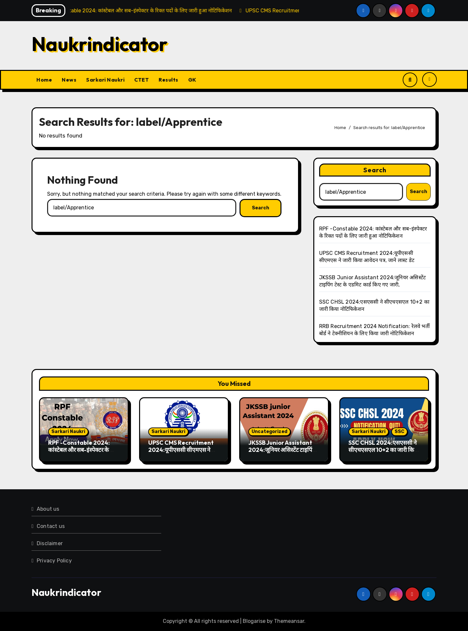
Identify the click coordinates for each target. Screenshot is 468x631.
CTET (141, 79)
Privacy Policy (54, 561)
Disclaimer (50, 543)
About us (48, 509)
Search (375, 170)
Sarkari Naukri (105, 79)
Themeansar (289, 621)
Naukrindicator (100, 44)
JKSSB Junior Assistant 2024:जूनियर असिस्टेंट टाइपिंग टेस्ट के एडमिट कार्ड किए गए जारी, (283, 449)
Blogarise (254, 621)
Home (44, 79)
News (69, 79)
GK (192, 79)
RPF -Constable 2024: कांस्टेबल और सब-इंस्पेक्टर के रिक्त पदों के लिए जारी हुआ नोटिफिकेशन (79, 453)
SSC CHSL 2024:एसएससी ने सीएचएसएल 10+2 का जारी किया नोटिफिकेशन (383, 449)
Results (168, 79)
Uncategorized (269, 431)
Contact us (51, 526)
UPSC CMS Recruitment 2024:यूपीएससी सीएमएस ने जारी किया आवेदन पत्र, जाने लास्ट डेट (182, 453)
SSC (399, 431)
